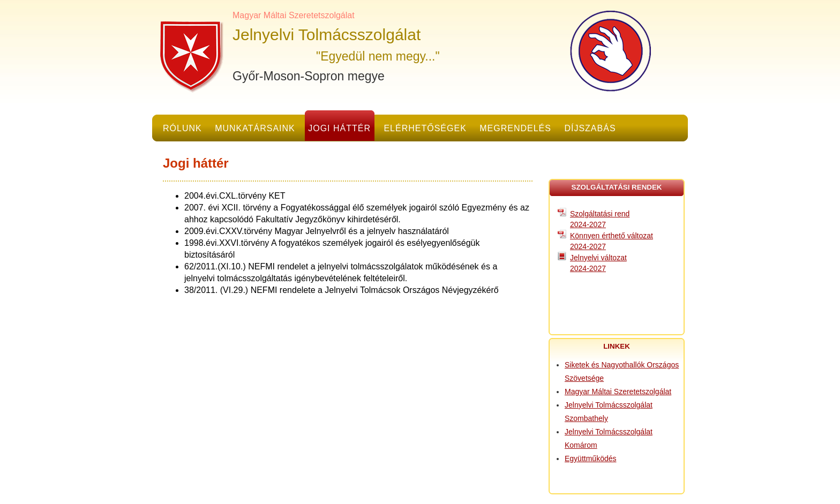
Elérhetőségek (425, 128)
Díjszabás (590, 128)
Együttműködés (591, 458)
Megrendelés (515, 128)
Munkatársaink (255, 128)
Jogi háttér (339, 128)
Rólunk (182, 128)
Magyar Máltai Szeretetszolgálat (618, 391)
